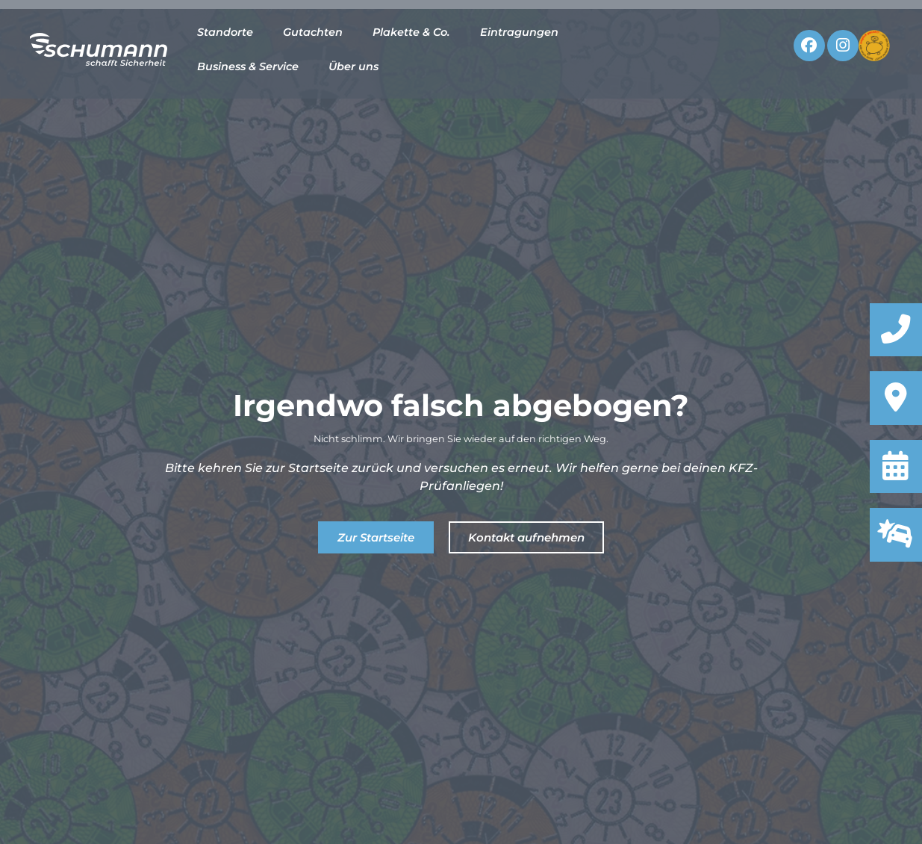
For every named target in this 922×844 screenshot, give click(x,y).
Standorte (225, 32)
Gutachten (313, 32)
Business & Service (248, 66)
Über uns (353, 66)
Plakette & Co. (411, 32)
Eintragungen (519, 32)
